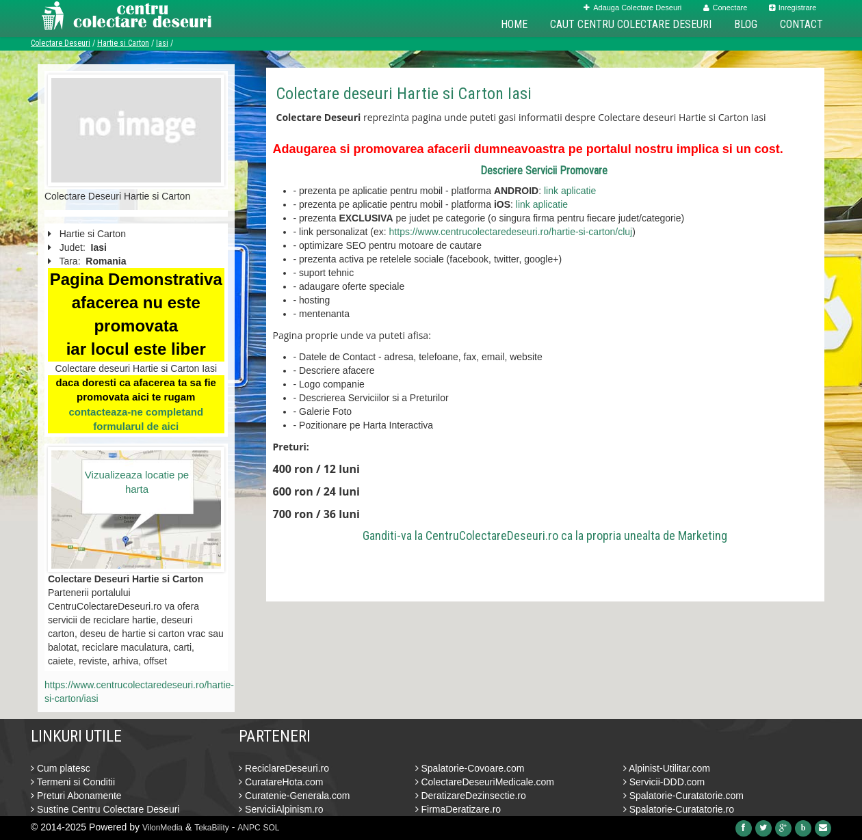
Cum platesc (60, 768)
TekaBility (211, 827)
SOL (271, 827)
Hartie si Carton (123, 43)
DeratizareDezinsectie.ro (470, 795)
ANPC (248, 827)
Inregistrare (793, 7)
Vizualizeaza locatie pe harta (137, 482)
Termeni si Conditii (73, 781)
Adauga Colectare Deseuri (632, 7)
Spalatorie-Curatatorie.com (683, 795)
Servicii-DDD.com (664, 781)
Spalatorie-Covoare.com (470, 768)
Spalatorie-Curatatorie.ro (678, 809)
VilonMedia (162, 827)
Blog (745, 24)
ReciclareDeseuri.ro (284, 768)
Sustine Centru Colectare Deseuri (105, 809)
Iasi (162, 43)
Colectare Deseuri (60, 43)
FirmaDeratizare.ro (458, 809)
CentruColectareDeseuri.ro (492, 535)
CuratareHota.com (281, 781)
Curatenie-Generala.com (294, 795)
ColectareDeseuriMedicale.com (484, 781)
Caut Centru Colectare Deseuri (630, 24)
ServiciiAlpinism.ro (281, 809)
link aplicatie (570, 190)
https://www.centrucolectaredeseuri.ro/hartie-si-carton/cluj (511, 231)
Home (514, 24)
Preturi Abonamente (76, 795)
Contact (801, 24)
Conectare (725, 7)
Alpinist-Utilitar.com (666, 768)
